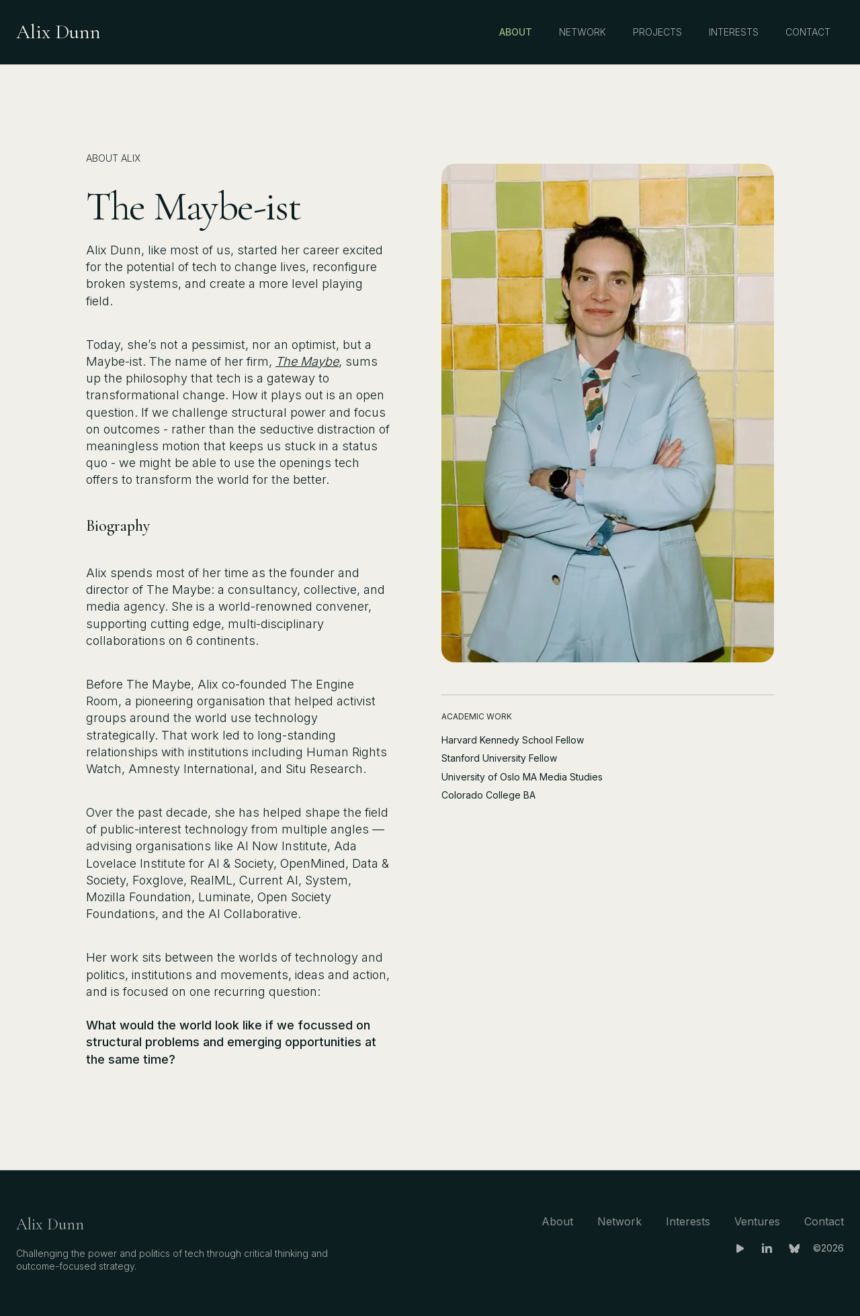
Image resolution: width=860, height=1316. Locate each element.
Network (582, 32)
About (515, 32)
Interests (734, 32)
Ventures (757, 1221)
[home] (58, 32)
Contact (807, 32)
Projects (657, 32)
